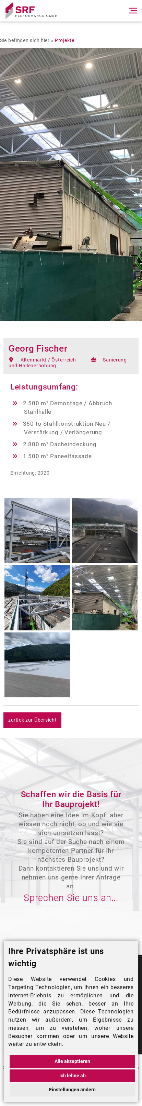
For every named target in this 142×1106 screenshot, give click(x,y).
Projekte (64, 40)
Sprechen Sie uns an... (71, 897)
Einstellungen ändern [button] (72, 1090)
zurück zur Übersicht (32, 720)
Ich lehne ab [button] (72, 1076)
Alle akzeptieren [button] (72, 1061)
